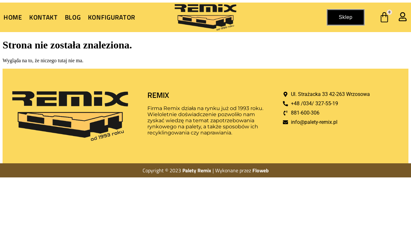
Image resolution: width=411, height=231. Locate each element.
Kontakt (43, 17)
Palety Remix (196, 170)
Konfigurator (111, 17)
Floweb (260, 170)
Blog (73, 17)
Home (13, 17)
